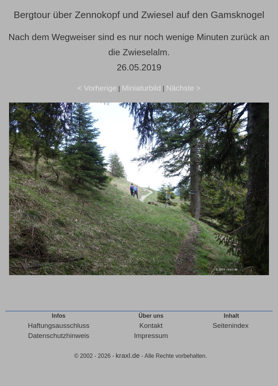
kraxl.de (128, 355)
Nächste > (183, 88)
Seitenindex (230, 325)
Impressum (151, 335)
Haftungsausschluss (58, 325)
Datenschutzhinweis (58, 335)
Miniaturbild (141, 88)
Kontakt (151, 325)
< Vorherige (97, 88)
